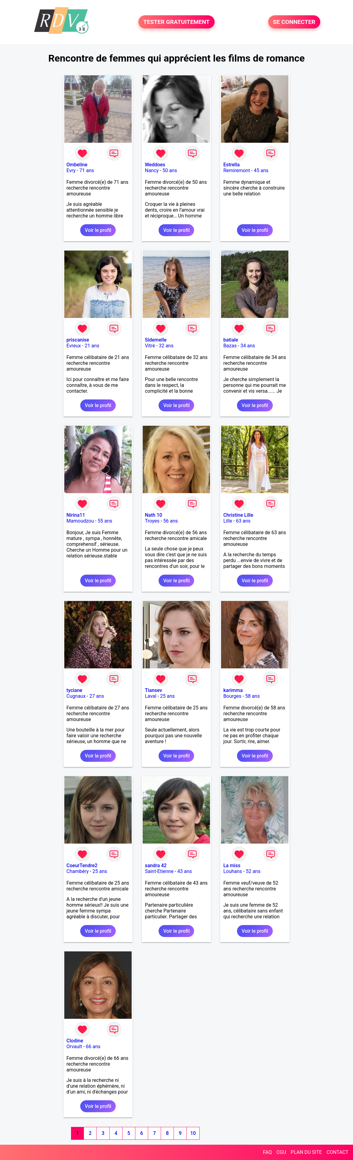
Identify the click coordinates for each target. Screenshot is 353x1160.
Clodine (74, 1041)
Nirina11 (75, 515)
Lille (227, 521)
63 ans (243, 521)
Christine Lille (238, 515)
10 (193, 1133)
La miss (231, 865)
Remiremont (236, 170)
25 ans (167, 696)
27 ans (96, 696)
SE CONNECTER (294, 21)
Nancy (152, 170)
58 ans (252, 696)
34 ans (247, 346)
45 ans (261, 170)
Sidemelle (156, 340)
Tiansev (153, 690)
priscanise (77, 340)
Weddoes (155, 165)
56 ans (170, 521)
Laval (150, 696)
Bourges (232, 696)
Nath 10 (153, 515)
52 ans (253, 871)
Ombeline (76, 165)
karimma (232, 690)
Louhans (232, 871)
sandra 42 (156, 865)
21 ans (92, 346)
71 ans (86, 170)
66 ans (93, 1046)
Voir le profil (98, 230)
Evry (71, 170)
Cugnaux (76, 696)
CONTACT (337, 1152)
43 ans (184, 871)
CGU (281, 1152)
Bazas (230, 346)
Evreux (73, 346)
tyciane (74, 690)
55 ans (105, 521)
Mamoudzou (80, 521)
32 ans (166, 346)
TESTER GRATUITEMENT (176, 21)
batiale (230, 340)
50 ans (170, 170)
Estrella (231, 165)
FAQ (267, 1152)
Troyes (152, 521)
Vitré (150, 346)
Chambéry (77, 871)
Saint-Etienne (159, 871)
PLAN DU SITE (306, 1152)
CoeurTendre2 (81, 865)
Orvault (74, 1046)
